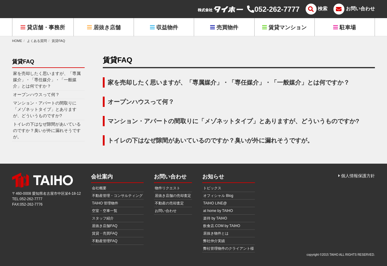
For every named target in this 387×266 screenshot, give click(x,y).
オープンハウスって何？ (141, 101)
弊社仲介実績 (214, 241)
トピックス (212, 188)
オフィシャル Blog (218, 196)
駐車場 (344, 27)
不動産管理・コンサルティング (117, 196)
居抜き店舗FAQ (104, 226)
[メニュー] (316, 9)
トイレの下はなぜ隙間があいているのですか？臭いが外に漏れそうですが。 (210, 140)
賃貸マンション (284, 27)
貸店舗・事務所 (43, 27)
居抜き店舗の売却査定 (173, 196)
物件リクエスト (167, 188)
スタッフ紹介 (103, 218)
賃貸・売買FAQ (104, 233)
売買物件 (224, 27)
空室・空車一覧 (104, 211)
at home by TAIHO (218, 211)
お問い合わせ (166, 211)
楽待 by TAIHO (215, 218)
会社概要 (99, 188)
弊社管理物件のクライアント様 (228, 248)
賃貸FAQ (58, 41)
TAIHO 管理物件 (105, 203)
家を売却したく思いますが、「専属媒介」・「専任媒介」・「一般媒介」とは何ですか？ (229, 82)
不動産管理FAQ (104, 241)
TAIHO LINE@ (215, 203)
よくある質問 (37, 41)
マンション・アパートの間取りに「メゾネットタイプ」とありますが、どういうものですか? (233, 121)
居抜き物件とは (216, 233)
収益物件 (164, 27)
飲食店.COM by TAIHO (221, 226)
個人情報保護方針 (356, 175)
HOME (17, 41)
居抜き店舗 (104, 27)
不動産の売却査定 (169, 203)
